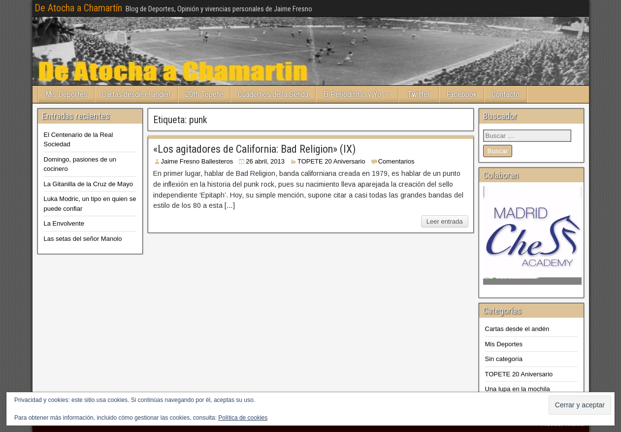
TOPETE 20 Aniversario (331, 161)
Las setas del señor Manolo (83, 238)
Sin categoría (504, 359)
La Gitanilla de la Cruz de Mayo (88, 184)
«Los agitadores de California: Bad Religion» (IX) (254, 149)
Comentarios (396, 161)
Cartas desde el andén (136, 94)
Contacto (505, 94)
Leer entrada (444, 221)
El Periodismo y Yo (352, 94)
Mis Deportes (66, 94)
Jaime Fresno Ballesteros (197, 161)
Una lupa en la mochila (517, 389)
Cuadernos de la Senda (273, 94)
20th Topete (204, 94)
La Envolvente (64, 223)
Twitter (418, 94)
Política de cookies (242, 417)
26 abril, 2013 (265, 161)
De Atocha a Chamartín (78, 8)
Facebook (461, 94)
